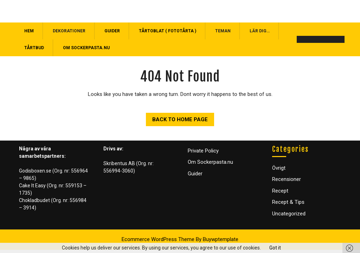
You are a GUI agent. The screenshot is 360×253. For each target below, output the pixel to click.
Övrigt (278, 168)
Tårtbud (34, 47)
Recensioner (286, 179)
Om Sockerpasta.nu (86, 47)
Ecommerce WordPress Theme (158, 239)
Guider (112, 30)
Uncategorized (289, 213)
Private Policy (203, 151)
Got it (275, 248)
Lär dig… (260, 30)
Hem (29, 30)
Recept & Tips (288, 202)
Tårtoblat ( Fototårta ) (167, 30)
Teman (223, 30)
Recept (280, 191)
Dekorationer (69, 30)
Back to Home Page (177, 118)
